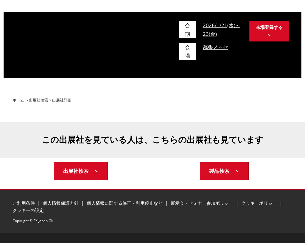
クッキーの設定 (28, 210)
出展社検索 (38, 100)
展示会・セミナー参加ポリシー (202, 203)
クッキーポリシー (259, 203)
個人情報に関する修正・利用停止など (125, 203)
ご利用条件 (24, 203)
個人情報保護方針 (61, 203)
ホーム (18, 100)
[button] (269, 31)
